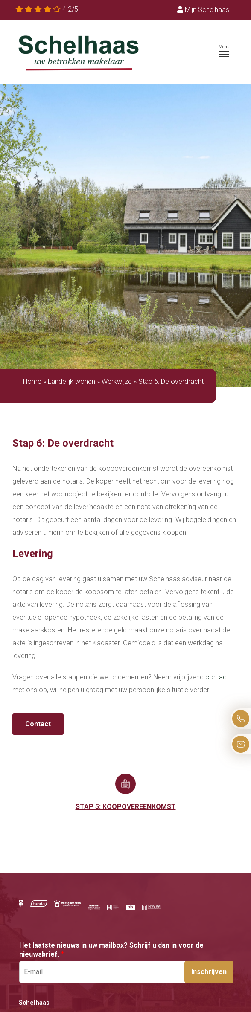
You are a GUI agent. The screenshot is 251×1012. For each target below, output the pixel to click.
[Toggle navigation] (224, 51)
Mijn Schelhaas (203, 10)
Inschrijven (209, 972)
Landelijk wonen (71, 381)
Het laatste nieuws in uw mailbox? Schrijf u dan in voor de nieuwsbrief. (111, 949)
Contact (38, 724)
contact (217, 677)
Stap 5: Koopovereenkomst (126, 807)
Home (32, 381)
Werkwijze (117, 381)
